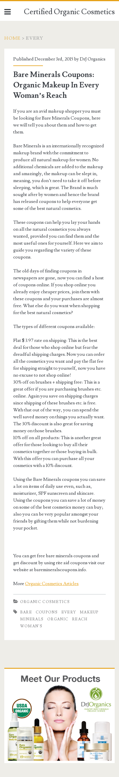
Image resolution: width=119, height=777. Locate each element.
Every (68, 612)
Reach (80, 619)
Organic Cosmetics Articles (52, 584)
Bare (26, 612)
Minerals (32, 619)
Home (12, 38)
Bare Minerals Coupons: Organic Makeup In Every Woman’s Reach (56, 85)
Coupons (47, 612)
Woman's (31, 626)
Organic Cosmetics (45, 602)
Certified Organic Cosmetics (69, 12)
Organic (57, 619)
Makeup (89, 612)
